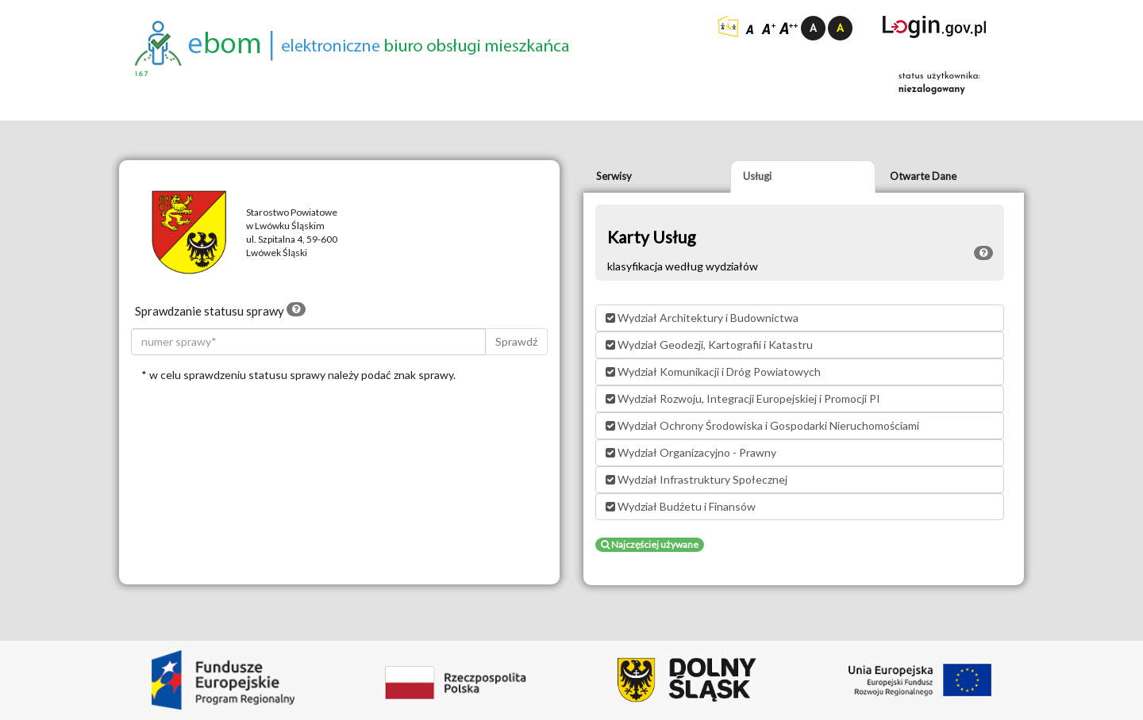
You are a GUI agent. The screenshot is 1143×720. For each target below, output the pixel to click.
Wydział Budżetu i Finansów (681, 506)
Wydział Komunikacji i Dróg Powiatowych (713, 371)
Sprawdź (516, 341)
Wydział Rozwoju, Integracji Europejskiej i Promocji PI (743, 398)
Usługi (757, 176)
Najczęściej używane (649, 544)
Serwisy (614, 176)
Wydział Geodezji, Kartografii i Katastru (709, 344)
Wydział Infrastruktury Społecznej (696, 479)
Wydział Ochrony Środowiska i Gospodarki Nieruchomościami (762, 425)
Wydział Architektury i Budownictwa (702, 317)
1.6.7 (141, 74)
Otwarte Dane (923, 176)
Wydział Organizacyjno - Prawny (691, 452)
